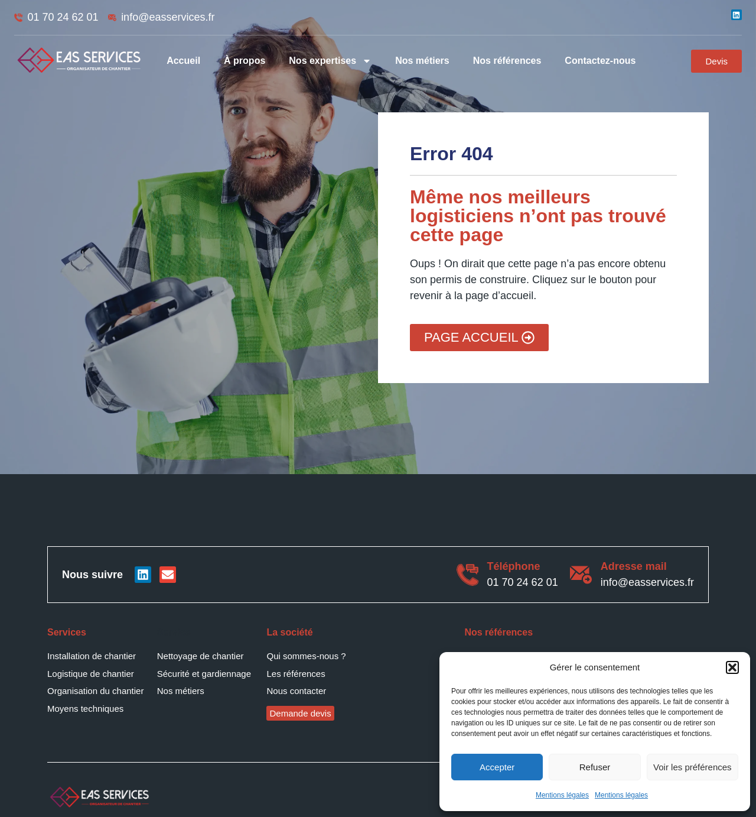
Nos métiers (422, 61)
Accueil (183, 61)
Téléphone (513, 566)
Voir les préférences (692, 767)
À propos (244, 61)
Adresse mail (634, 566)
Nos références (507, 61)
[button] (732, 667)
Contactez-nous (600, 61)
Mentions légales (562, 795)
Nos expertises (330, 61)
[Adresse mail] (581, 575)
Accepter (497, 767)
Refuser (595, 767)
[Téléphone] (467, 575)
